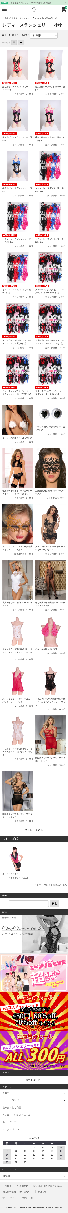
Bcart (59, 1207)
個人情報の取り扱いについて (17, 1191)
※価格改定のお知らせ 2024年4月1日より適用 (30, 3)
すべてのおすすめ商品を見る (51, 884)
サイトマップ (9, 1197)
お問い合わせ (28, 1197)
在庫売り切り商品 (11, 1107)
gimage (6, 1175)
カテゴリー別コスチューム (16, 1114)
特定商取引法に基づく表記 (47, 1186)
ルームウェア (9, 1122)
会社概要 (7, 1186)
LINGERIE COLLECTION (46, 18)
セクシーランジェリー (22, 18)
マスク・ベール (10, 1129)
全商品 (5, 18)
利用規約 (42, 1191)
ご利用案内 (22, 1186)
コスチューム (9, 1093)
